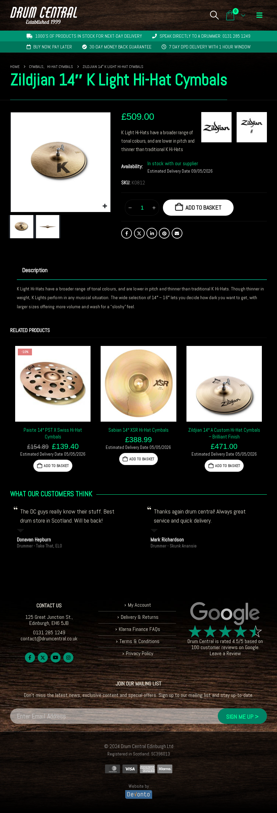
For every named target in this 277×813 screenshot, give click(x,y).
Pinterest (164, 233)
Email (177, 233)
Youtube (55, 657)
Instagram (68, 657)
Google (251, 647)
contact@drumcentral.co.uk (49, 638)
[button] (214, 15)
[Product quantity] (142, 208)
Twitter (139, 233)
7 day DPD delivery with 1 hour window (210, 47)
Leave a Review (225, 653)
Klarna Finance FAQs (139, 629)
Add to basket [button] (56, 465)
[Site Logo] (43, 15)
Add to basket (203, 207)
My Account (139, 604)
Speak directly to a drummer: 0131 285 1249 (205, 36)
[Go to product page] (53, 383)
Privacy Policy (139, 653)
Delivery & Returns (140, 617)
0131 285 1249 (49, 632)
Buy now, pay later (52, 47)
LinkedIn (151, 233)
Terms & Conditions (139, 641)
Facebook (126, 233)
